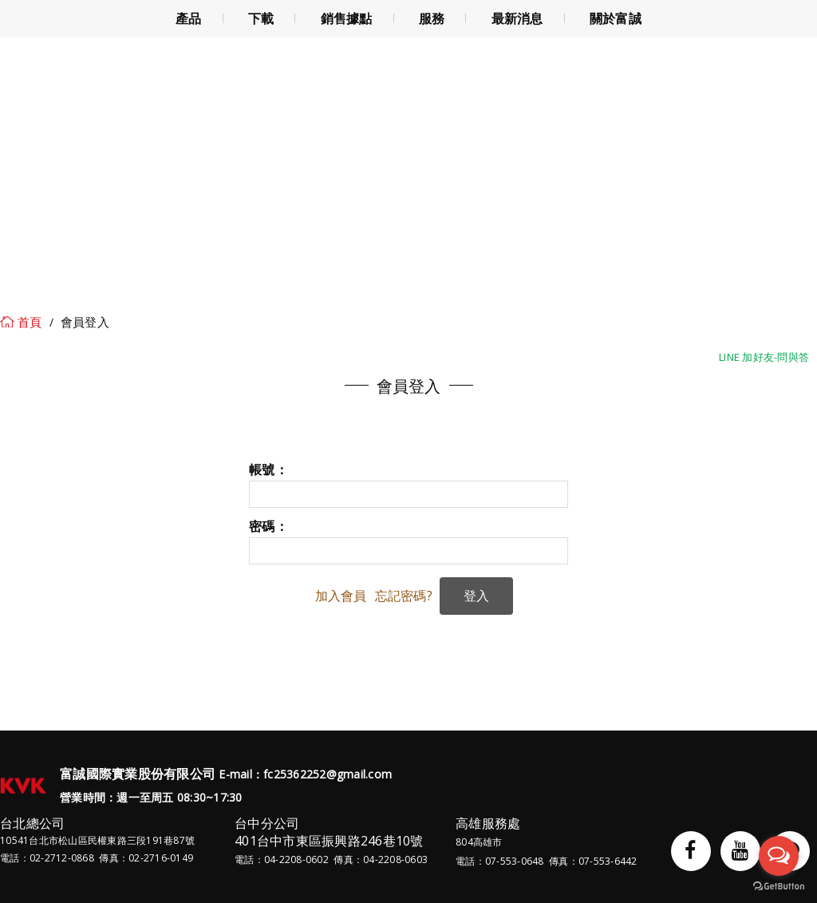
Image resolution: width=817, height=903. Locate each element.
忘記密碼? (403, 595)
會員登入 (85, 322)
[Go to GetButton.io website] (778, 886)
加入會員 (341, 595)
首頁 (30, 322)
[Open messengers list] (779, 856)
